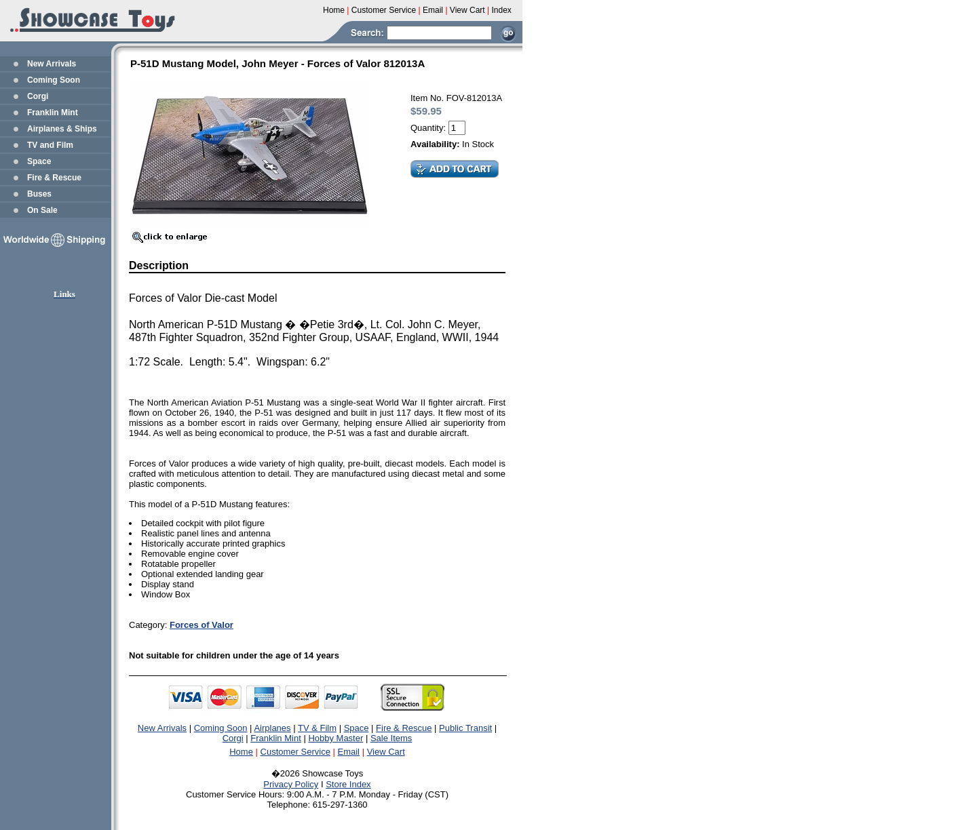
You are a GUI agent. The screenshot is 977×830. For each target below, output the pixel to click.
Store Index (348, 784)
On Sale (42, 210)
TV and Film (50, 145)
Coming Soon (53, 80)
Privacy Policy (290, 784)
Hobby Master (335, 738)
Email (349, 752)
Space (39, 161)
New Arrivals (51, 63)
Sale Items (391, 738)
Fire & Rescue (54, 177)
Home (241, 752)
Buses (39, 194)
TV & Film (317, 728)
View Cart (386, 752)
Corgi (37, 96)
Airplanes (272, 728)
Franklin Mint (52, 112)
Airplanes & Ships (62, 129)
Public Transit (465, 728)
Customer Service (295, 752)
